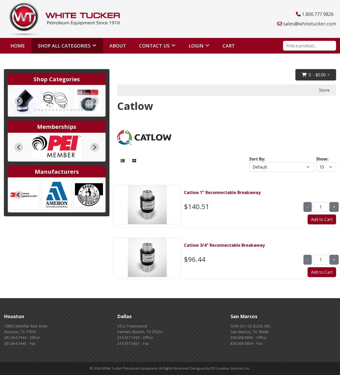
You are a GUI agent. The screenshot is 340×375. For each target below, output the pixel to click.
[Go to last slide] (19, 101)
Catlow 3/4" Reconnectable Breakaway (224, 245)
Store (324, 90)
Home (17, 46)
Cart (229, 46)
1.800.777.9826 (318, 14)
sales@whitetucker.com (309, 24)
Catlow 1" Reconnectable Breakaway (222, 192)
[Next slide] (95, 101)
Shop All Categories (64, 46)
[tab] (31, 110)
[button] (18, 147)
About (117, 46)
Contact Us (154, 46)
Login (196, 46)
